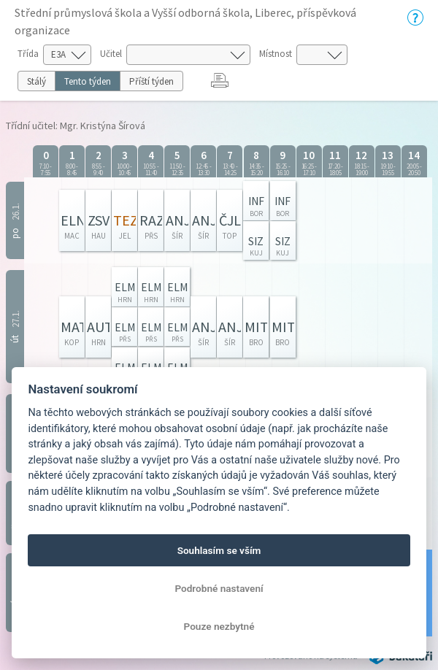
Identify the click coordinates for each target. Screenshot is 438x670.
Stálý (36, 81)
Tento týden (87, 81)
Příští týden (151, 81)
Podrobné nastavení (218, 588)
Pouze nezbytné (219, 626)
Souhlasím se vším (219, 550)
